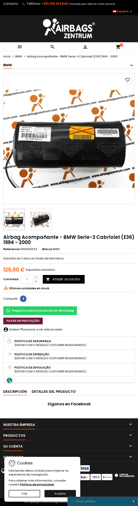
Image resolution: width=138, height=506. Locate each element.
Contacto (10, 4)
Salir (24, 493)
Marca (47, 249)
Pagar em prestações (23, 321)
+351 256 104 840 (55, 4)
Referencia (11, 249)
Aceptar (60, 493)
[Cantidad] (27, 279)
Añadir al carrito (63, 279)
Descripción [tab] (15, 391)
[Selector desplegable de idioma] (123, 11)
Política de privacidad (37, 484)
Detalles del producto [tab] (54, 391)
